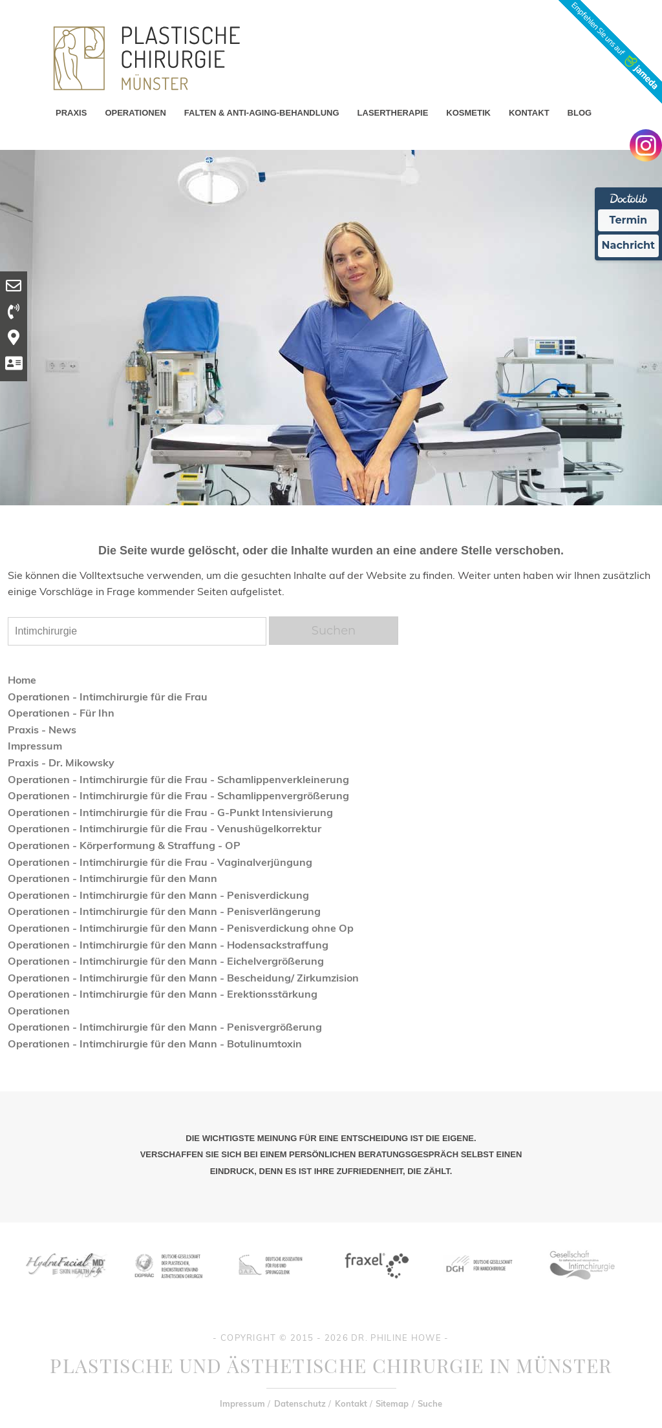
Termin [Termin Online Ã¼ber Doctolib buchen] (629, 220)
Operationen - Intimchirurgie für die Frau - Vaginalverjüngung (160, 862)
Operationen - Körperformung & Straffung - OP (124, 845)
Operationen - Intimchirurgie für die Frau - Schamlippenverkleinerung (178, 779)
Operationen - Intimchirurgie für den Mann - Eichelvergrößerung (166, 960)
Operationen (39, 1010)
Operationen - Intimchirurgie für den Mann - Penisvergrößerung (165, 1026)
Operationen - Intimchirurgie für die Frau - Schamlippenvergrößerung (178, 795)
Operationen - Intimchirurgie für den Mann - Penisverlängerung (164, 911)
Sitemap (392, 1403)
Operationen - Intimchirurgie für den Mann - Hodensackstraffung (168, 944)
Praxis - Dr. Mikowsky (61, 762)
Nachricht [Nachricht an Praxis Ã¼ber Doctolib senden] (628, 245)
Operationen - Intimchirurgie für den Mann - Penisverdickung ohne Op (181, 927)
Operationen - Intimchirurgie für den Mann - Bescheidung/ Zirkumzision (183, 977)
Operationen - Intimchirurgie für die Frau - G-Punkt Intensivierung (170, 812)
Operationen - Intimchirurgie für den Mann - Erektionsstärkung (162, 993)
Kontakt (351, 1403)
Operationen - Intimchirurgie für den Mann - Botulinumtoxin (155, 1043)
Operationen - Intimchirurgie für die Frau (108, 696)
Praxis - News (42, 729)
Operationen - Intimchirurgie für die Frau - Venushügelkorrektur (164, 828)
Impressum (35, 745)
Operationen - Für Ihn (61, 712)
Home (22, 679)
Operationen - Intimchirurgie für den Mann (112, 878)
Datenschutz (300, 1403)
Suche (430, 1403)
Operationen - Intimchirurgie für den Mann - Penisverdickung (158, 894)
